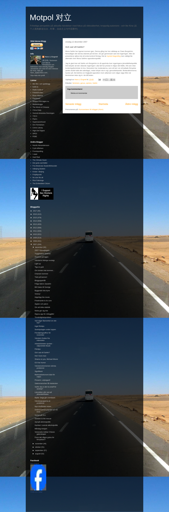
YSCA (34, 116)
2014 (35, 221)
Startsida (103, 104)
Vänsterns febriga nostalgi (44, 260)
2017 (35, 211)
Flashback (36, 98)
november (39, 444)
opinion (89, 83)
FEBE (34, 136)
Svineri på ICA (40, 415)
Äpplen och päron (41, 304)
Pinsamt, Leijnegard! (42, 380)
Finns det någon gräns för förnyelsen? (44, 438)
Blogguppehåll (40, 280)
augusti (38, 454)
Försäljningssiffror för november (43, 334)
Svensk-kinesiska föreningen (43, 113)
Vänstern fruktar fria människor (42, 339)
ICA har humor (40, 363)
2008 (35, 241)
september (39, 450)
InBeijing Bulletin (38, 169)
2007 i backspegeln (42, 250)
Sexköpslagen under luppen (45, 329)
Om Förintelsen (38, 125)
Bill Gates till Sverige (42, 287)
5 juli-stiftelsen (37, 148)
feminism (76, 83)
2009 (35, 238)
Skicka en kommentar (79, 93)
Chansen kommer (41, 274)
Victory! (37, 294)
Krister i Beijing (38, 172)
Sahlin (95, 83)
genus (82, 83)
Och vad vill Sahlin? (42, 353)
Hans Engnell (34, 463)
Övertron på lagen (41, 257)
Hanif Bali (36, 157)
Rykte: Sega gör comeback (45, 398)
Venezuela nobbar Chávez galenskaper (45, 433)
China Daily (36, 110)
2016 (35, 214)
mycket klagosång (114, 56)
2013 (35, 224)
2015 (35, 218)
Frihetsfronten (37, 93)
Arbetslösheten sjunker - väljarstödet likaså (44, 345)
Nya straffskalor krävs (43, 406)
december (39, 247)
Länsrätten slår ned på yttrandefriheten (43, 393)
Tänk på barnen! (41, 277)
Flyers (34, 119)
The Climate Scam (39, 160)
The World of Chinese (40, 107)
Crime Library (37, 128)
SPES (34, 134)
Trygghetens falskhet (42, 254)
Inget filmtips (39, 326)
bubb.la (35, 87)
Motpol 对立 (51, 17)
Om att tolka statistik (42, 307)
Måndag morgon (41, 429)
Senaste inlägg (73, 104)
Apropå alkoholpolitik (42, 422)
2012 (35, 228)
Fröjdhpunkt (37, 175)
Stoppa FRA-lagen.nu (40, 101)
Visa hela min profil (37, 75)
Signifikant (39, 371)
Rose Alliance (37, 96)
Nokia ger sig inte (41, 311)
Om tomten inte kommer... (44, 270)
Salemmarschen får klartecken (46, 383)
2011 (35, 231)
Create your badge (36, 492)
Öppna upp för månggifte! (44, 314)
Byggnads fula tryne (42, 291)
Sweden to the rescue (43, 419)
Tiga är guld (39, 267)
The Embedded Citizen (41, 183)
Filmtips (38, 349)
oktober (38, 447)
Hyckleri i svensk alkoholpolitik (46, 425)
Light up (38, 264)
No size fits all (37, 177)
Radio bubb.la (37, 90)
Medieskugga (37, 104)
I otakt (34, 154)
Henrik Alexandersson (40, 145)
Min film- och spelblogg (41, 84)
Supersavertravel (38, 122)
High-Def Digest (38, 131)
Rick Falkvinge (38, 180)
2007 (35, 244)
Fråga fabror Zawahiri (43, 284)
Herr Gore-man (40, 356)
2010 (35, 234)
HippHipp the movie (42, 297)
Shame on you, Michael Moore (46, 359)
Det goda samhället (39, 163)
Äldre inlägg (131, 104)
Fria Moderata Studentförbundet (44, 166)
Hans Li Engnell (51, 57)
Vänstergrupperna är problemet (42, 402)
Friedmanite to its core (43, 301)
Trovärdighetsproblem (43, 317)
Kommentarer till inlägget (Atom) (91, 109)
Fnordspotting (37, 151)
